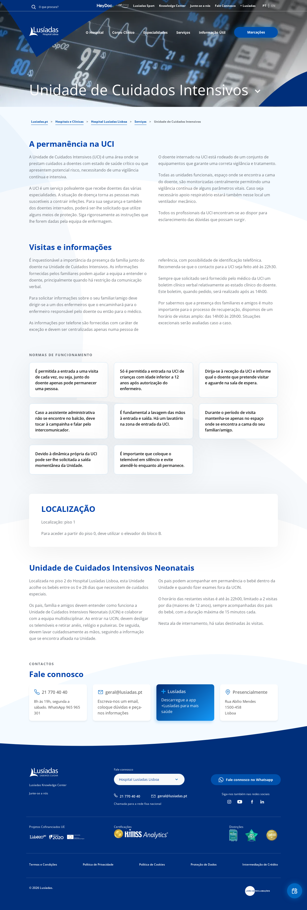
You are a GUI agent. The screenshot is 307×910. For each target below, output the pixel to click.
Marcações (256, 32)
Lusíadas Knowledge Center (48, 785)
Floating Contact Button (293, 891)
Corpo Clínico (123, 32)
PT (264, 6)
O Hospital (94, 32)
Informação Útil (212, 32)
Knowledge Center (172, 6)
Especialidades (155, 32)
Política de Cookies (152, 864)
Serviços (183, 32)
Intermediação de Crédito (260, 864)
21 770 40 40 (130, 796)
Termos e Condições (43, 864)
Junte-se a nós (200, 6)
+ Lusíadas (248, 6)
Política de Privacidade (98, 864)
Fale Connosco (225, 6)
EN (273, 6)
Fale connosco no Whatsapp (249, 779)
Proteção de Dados (204, 864)
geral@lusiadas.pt (172, 796)
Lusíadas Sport (143, 6)
